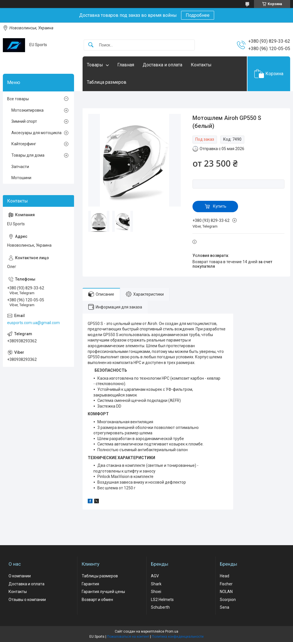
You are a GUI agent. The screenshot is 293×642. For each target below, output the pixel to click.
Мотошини (21, 177)
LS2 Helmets (162, 599)
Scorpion (228, 599)
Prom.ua (171, 631)
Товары (95, 65)
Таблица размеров (106, 82)
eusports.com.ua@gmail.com (33, 322)
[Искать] (91, 45)
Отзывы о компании (27, 599)
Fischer (226, 584)
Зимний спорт (24, 121)
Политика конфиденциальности (178, 637)
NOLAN (226, 591)
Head (224, 576)
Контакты (201, 65)
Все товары (18, 99)
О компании (20, 576)
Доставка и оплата (162, 65)
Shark (156, 584)
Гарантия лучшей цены (103, 591)
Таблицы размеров (100, 576)
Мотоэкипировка (27, 110)
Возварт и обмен (97, 599)
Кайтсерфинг (23, 144)
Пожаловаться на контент (128, 637)
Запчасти (20, 166)
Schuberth (160, 607)
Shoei (156, 591)
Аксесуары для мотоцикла (36, 132)
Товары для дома (27, 155)
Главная (125, 65)
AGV (155, 576)
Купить (219, 206)
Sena (224, 607)
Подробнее (198, 15)
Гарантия (90, 584)
